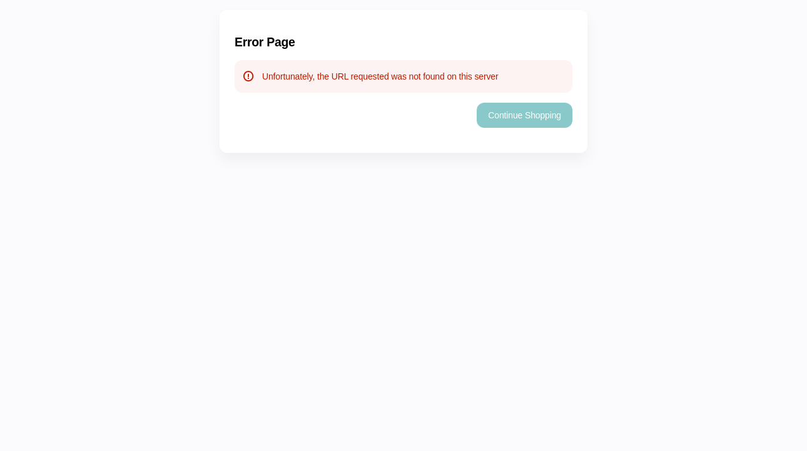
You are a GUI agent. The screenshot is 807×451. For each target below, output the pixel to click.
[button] (524, 115)
